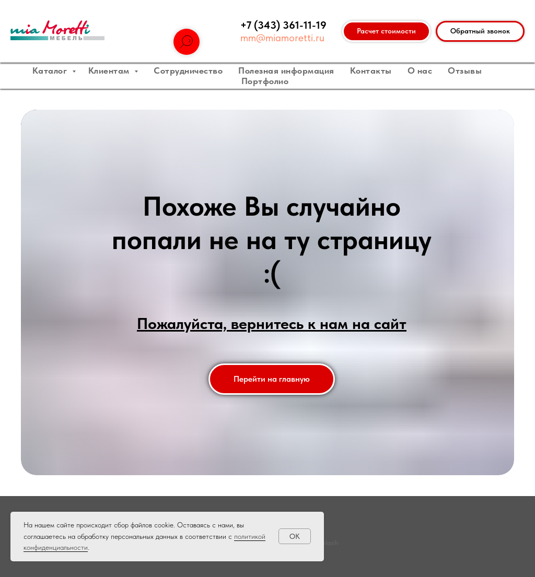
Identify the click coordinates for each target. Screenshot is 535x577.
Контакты (371, 70)
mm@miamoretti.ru (282, 37)
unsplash (324, 542)
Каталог (50, 70)
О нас (420, 70)
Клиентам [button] (110, 70)
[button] (480, 31)
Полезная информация (286, 70)
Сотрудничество (188, 70)
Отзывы (465, 70)
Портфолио (265, 81)
